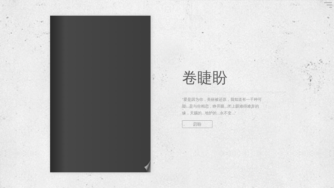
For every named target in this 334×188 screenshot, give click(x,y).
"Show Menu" (328, 5)
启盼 (197, 124)
